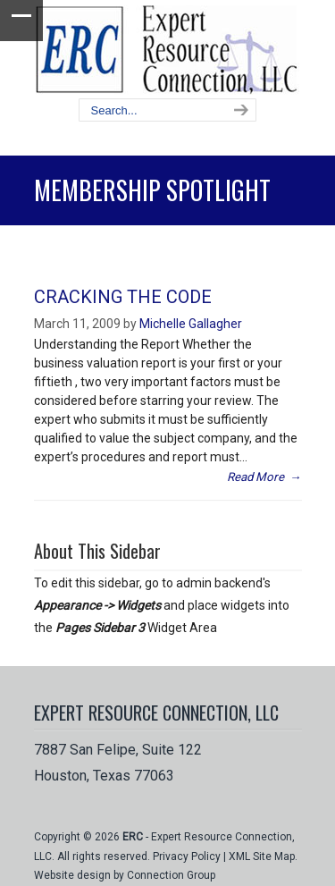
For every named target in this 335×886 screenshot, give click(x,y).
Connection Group (171, 875)
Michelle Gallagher (190, 323)
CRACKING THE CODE (123, 297)
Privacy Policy (187, 856)
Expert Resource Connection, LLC (168, 50)
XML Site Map (262, 856)
